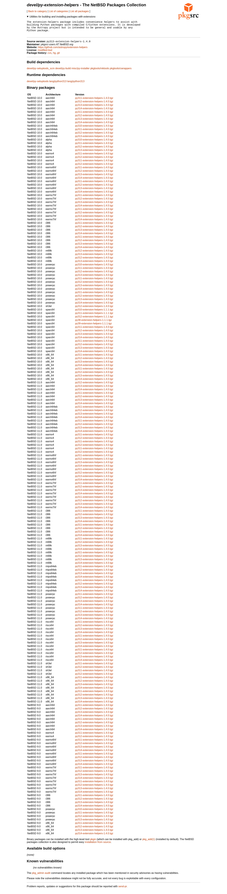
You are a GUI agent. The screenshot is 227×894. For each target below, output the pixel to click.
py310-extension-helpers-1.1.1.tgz (94, 313)
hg (54, 56)
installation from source (98, 845)
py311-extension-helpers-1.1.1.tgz (94, 316)
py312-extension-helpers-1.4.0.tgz (94, 105)
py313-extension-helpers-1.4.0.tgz (94, 108)
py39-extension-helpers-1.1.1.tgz (93, 327)
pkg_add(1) (148, 842)
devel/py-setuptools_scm (41, 72)
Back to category (37, 11)
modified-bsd (45, 53)
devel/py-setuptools (38, 85)
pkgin (93, 842)
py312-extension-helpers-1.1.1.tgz (94, 320)
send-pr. (123, 890)
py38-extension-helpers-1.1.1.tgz (93, 323)
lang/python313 (57, 85)
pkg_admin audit (41, 876)
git (58, 56)
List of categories (58, 11)
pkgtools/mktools (99, 72)
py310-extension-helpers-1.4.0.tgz (94, 129)
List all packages (79, 11)
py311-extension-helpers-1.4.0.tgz (94, 101)
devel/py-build (63, 72)
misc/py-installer (81, 72)
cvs (50, 56)
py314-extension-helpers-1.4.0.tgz (94, 112)
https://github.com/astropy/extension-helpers (62, 51)
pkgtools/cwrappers (121, 72)
